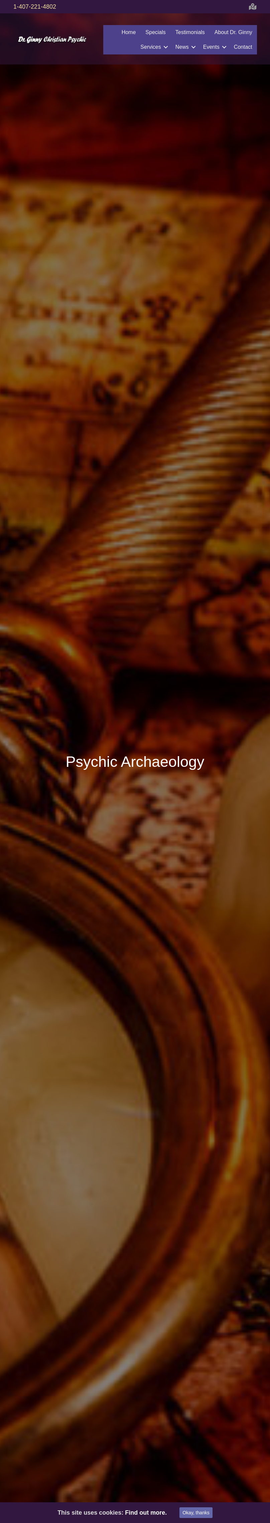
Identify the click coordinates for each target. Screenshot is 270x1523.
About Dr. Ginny (233, 32)
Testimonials (190, 32)
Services (150, 47)
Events (211, 47)
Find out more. (146, 1512)
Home (128, 32)
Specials (155, 32)
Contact (243, 47)
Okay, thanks (196, 1512)
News (181, 47)
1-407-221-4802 (34, 6)
